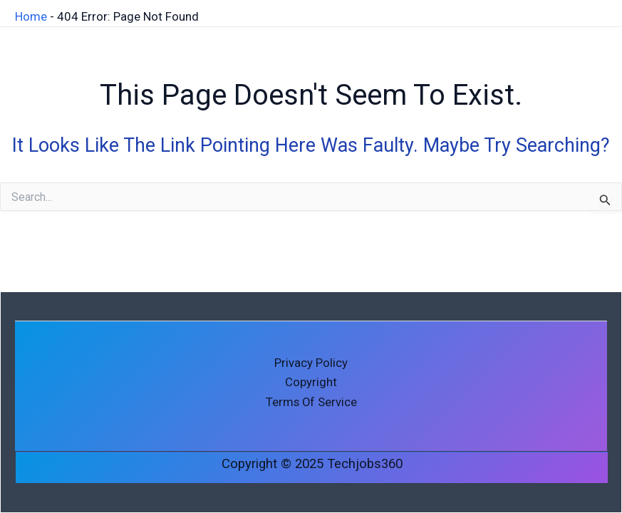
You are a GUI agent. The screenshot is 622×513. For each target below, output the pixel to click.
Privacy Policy (311, 362)
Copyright (311, 382)
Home (31, 16)
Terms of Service (311, 402)
